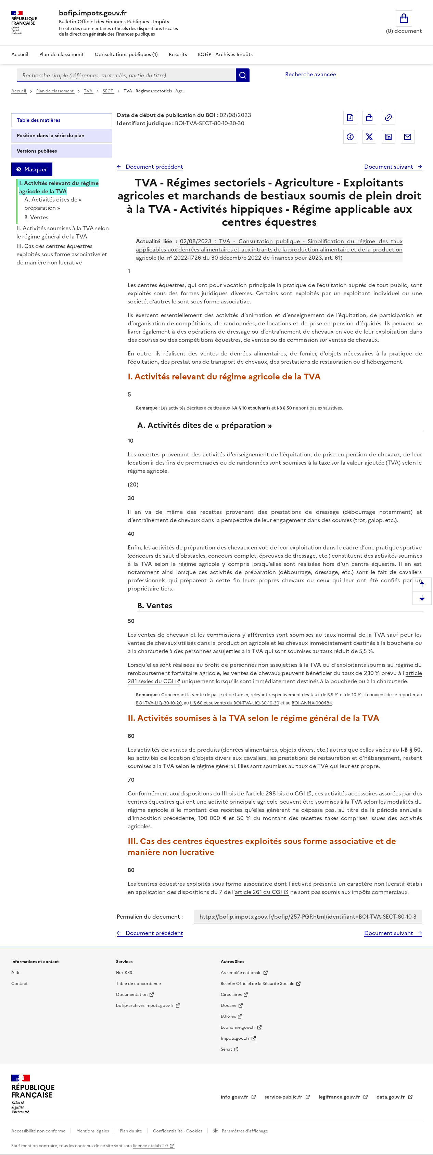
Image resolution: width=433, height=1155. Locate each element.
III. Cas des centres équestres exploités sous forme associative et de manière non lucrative (61, 254)
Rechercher (243, 75)
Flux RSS (124, 973)
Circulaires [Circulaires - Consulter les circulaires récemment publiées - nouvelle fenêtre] (231, 994)
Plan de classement (55, 91)
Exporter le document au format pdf (350, 118)
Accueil (19, 54)
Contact (19, 984)
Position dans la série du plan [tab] (51, 135)
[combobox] (126, 75)
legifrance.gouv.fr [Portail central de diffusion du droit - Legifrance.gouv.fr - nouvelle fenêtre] (340, 1097)
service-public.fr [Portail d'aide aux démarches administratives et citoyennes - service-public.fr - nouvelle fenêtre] (284, 1097)
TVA (88, 91)
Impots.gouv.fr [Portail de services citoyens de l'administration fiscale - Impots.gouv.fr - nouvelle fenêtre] (235, 1038)
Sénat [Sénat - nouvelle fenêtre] (226, 1049)
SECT (108, 91)
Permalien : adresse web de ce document (388, 118)
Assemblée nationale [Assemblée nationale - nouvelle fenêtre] (241, 973)
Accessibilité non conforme (38, 1131)
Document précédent (153, 167)
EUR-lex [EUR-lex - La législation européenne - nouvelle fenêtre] (228, 1016)
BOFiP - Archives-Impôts (225, 54)
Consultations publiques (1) (126, 54)
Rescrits (178, 54)
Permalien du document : (150, 916)
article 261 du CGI (258, 892)
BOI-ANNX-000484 (312, 703)
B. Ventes (36, 217)
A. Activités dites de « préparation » (52, 203)
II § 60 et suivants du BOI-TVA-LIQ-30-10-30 (234, 703)
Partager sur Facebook (350, 137)
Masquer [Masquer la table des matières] (35, 169)
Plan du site (131, 1131)
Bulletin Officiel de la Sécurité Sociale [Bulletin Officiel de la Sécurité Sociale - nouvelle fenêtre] (257, 984)
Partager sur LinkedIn (388, 137)
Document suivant (389, 167)
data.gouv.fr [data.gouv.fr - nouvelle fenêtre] (391, 1097)
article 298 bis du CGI (276, 793)
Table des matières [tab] (38, 120)
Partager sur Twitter (369, 137)
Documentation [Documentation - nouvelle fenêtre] (132, 994)
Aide (16, 973)
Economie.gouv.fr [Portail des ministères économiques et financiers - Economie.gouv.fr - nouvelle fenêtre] (238, 1027)
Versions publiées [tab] (37, 151)
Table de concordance (138, 984)
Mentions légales (93, 1131)
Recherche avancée (310, 74)
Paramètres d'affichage (244, 1131)
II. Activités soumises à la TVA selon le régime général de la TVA (62, 232)
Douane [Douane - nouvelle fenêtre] (229, 1005)
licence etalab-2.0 (150, 1146)
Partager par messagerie (408, 137)
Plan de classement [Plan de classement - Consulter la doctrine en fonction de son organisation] (61, 54)
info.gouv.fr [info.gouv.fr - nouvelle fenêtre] (235, 1097)
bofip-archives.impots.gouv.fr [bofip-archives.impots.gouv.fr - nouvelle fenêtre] (145, 1005)
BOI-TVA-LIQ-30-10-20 (159, 703)
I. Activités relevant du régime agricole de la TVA (59, 187)
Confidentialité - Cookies (178, 1131)
